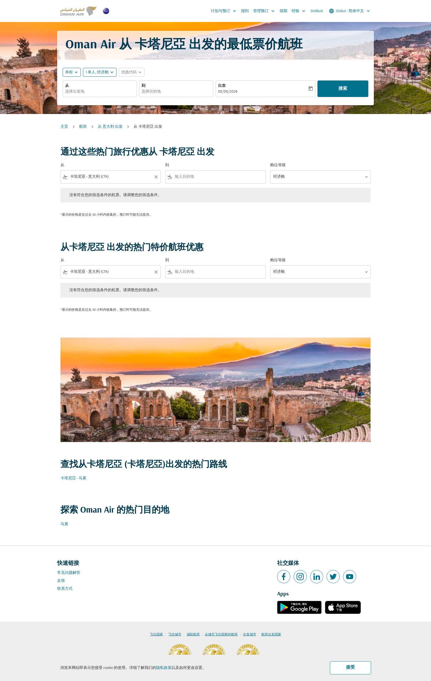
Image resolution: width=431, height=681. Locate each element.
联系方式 (65, 589)
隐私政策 (164, 668)
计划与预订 (225, 11)
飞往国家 (156, 634)
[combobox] (99, 91)
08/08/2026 (227, 92)
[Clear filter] (156, 177)
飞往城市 (174, 634)
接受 (350, 667)
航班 (83, 127)
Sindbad (316, 11)
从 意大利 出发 (110, 127)
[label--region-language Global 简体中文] (350, 11)
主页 (64, 127)
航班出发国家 (271, 634)
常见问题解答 (68, 573)
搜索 (342, 89)
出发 (222, 86)
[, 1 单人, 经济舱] (97, 72)
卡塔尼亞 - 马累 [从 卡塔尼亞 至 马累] (73, 478)
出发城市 (249, 634)
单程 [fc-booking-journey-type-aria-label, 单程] (69, 72)
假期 (283, 11)
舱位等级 (278, 165)
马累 (64, 524)
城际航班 (193, 634)
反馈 (61, 581)
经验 (300, 11)
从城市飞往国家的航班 (221, 634)
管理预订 (265, 11)
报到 (245, 11)
